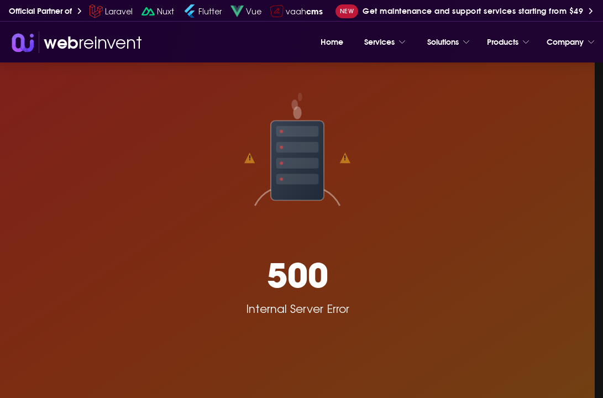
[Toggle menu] (402, 42)
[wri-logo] (75, 42)
